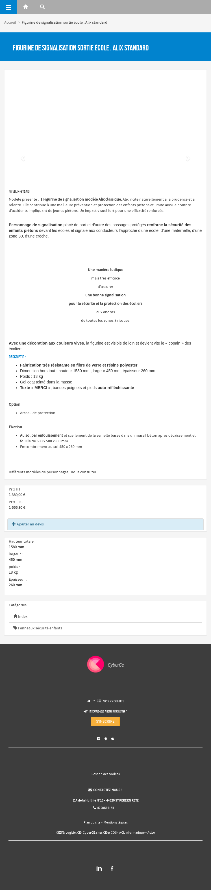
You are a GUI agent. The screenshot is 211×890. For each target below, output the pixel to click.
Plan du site (92, 822)
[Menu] (8, 7)
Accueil (10, 22)
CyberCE (89, 833)
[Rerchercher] (42, 7)
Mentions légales (116, 822)
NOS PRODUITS (113, 701)
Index (20, 616)
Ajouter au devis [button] (28, 524)
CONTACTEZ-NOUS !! (105, 790)
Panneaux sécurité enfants (37, 628)
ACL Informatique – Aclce (137, 833)
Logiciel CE (73, 833)
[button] (23, 158)
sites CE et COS (106, 833)
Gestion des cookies (106, 774)
